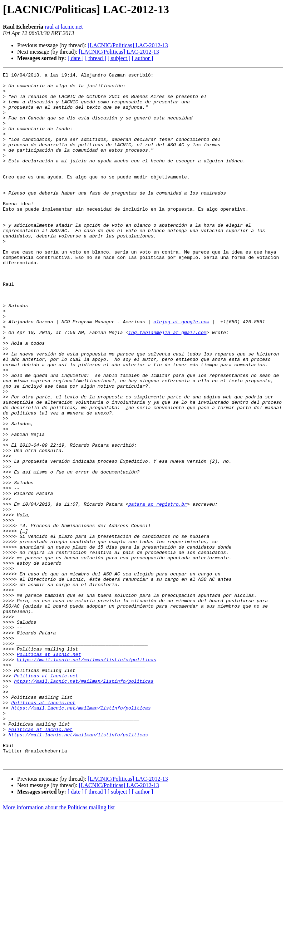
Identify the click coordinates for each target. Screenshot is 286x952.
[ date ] (76, 58)
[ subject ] (119, 58)
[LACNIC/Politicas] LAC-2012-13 (128, 45)
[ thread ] (95, 58)
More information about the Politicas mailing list (59, 946)
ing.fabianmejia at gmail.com (167, 385)
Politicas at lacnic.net (49, 771)
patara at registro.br (157, 591)
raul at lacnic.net (64, 27)
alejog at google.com (181, 372)
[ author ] (142, 58)
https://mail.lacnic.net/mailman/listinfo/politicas (86, 777)
